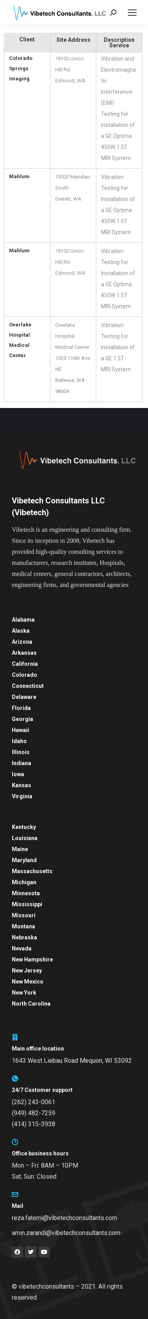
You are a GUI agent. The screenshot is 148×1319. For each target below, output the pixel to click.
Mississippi (27, 904)
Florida (21, 708)
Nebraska (24, 937)
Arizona (22, 642)
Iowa (18, 774)
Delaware (24, 697)
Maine (20, 849)
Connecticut (28, 686)
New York (24, 992)
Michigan (24, 882)
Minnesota (26, 893)
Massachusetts (32, 871)
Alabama (23, 620)
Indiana (21, 763)
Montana (23, 926)
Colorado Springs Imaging (20, 68)
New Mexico (27, 981)
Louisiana (24, 838)
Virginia (22, 796)
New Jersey (27, 970)
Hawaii (20, 730)
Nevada (22, 948)
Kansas (21, 785)
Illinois (21, 752)
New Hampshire (32, 959)
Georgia (22, 719)
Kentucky (24, 827)
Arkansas (24, 653)
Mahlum (19, 176)
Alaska (21, 631)
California (25, 664)
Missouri (24, 915)
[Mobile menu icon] (132, 12)
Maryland (24, 860)
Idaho (19, 741)
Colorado (24, 675)
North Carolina (31, 1003)
